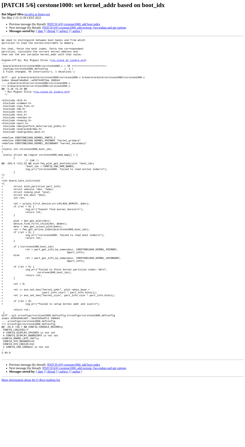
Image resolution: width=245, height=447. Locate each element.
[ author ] (76, 31)
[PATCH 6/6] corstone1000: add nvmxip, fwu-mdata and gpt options (84, 27)
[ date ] (40, 31)
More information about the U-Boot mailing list (31, 443)
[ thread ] (51, 31)
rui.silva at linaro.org (37, 14)
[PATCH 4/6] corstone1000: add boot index (73, 24)
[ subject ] (64, 31)
